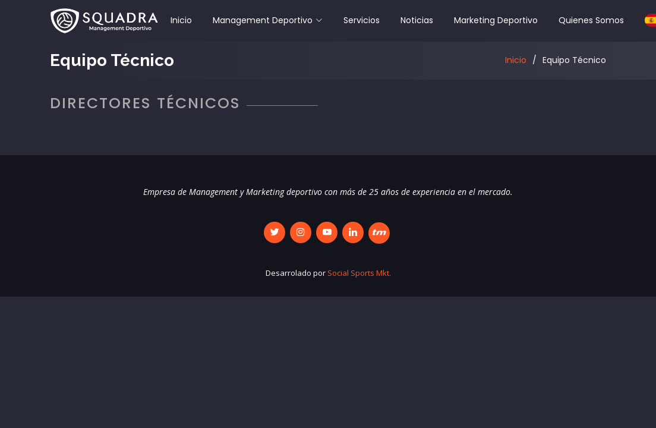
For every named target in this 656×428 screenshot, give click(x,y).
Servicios (361, 20)
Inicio (181, 20)
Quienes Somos (591, 20)
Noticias (416, 20)
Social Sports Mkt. (359, 273)
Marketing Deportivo (496, 20)
